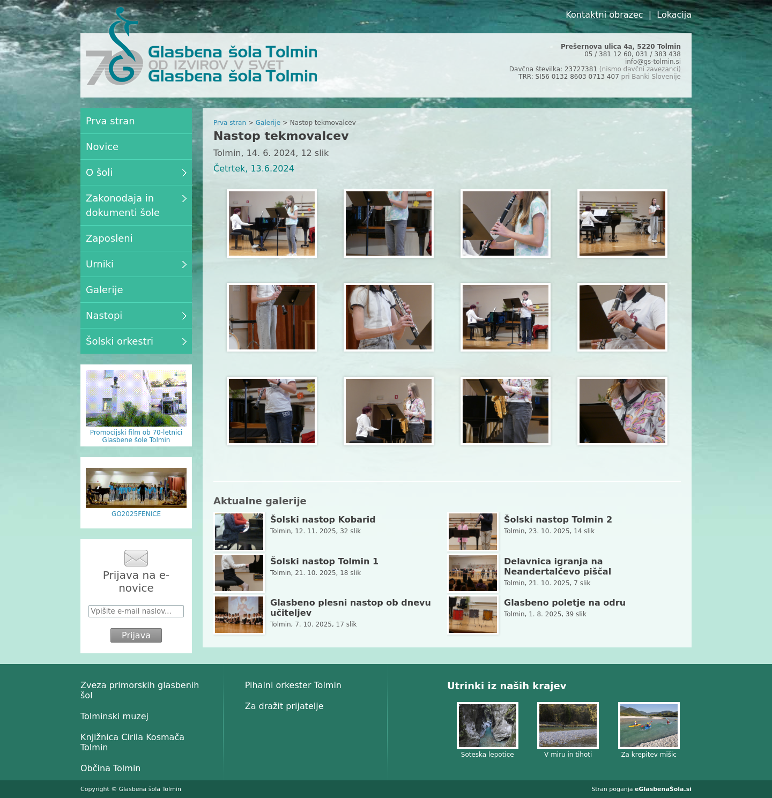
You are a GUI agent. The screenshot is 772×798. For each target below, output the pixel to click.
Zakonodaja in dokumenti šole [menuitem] (136, 205)
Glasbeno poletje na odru (565, 603)
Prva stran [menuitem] (110, 120)
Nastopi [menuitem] (136, 315)
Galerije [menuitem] (104, 289)
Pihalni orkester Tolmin (293, 685)
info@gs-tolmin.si (653, 61)
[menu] (136, 231)
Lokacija (674, 15)
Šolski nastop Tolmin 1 (324, 561)
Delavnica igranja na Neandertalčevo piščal (557, 566)
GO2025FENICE (136, 514)
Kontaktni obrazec (604, 15)
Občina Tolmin (110, 768)
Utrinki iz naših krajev (506, 685)
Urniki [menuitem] (136, 264)
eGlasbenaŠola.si (663, 789)
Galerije (268, 122)
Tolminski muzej (114, 716)
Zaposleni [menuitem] (109, 238)
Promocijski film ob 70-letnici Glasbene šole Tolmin (136, 436)
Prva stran (229, 122)
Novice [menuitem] (102, 146)
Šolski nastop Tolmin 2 (558, 519)
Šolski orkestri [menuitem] (136, 341)
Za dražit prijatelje (284, 706)
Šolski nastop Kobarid (323, 519)
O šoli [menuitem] (136, 172)
